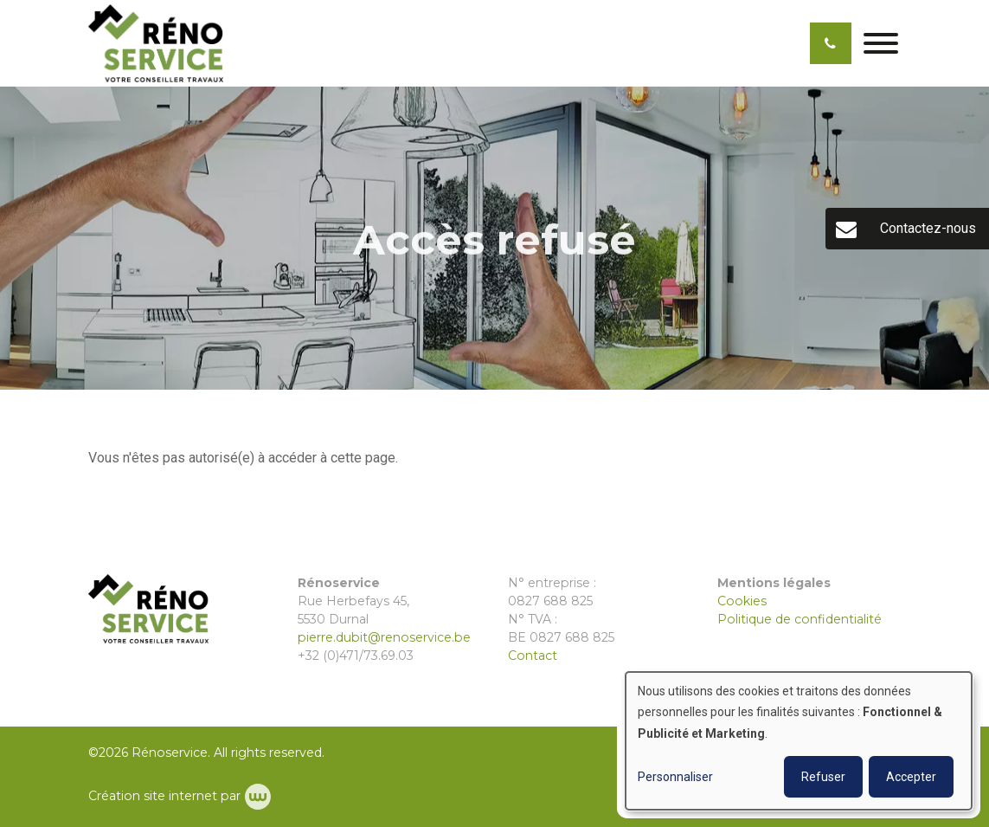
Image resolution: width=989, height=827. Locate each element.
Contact (532, 655)
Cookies (742, 601)
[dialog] (799, 741)
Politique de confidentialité (799, 619)
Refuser (823, 777)
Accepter (911, 777)
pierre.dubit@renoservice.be (384, 637)
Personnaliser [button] (675, 777)
